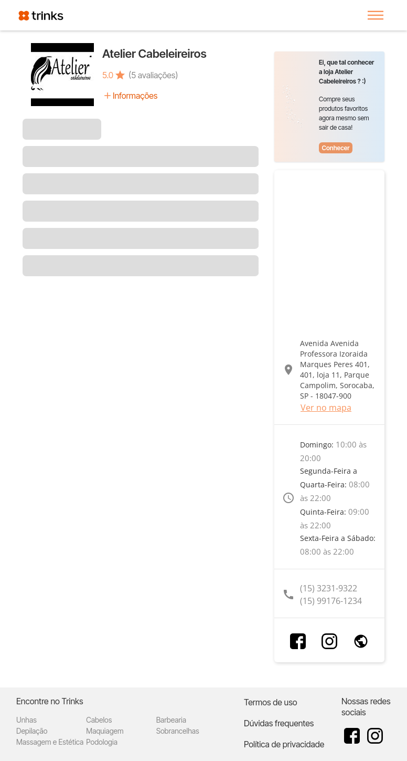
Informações (135, 95)
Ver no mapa (326, 407)
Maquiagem (104, 730)
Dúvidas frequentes (279, 723)
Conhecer (335, 148)
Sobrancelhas (177, 730)
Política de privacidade (284, 744)
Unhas (26, 719)
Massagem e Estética (49, 741)
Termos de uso (270, 702)
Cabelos (99, 719)
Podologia (101, 741)
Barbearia (171, 719)
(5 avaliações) (153, 75)
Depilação (31, 730)
